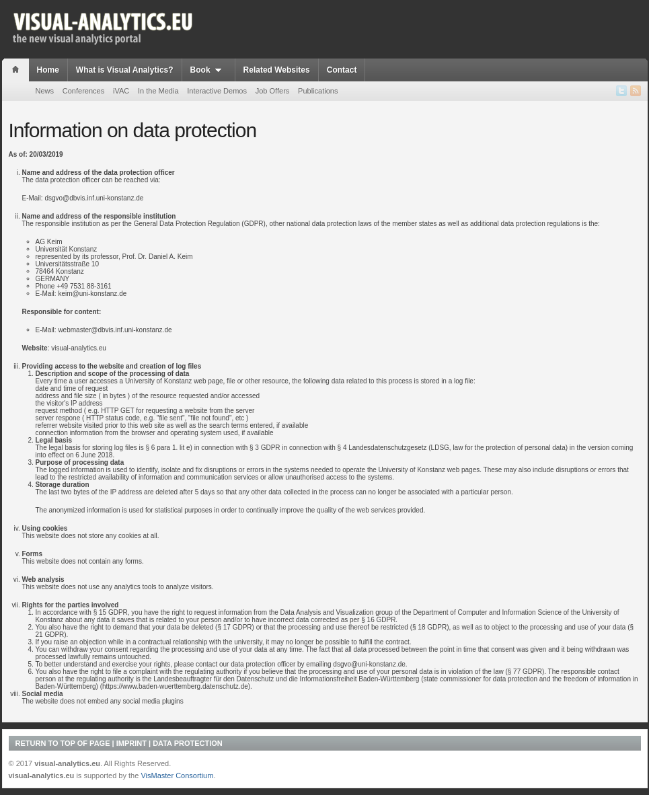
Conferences (83, 91)
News (45, 91)
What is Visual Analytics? (125, 70)
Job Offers (273, 91)
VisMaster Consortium (177, 775)
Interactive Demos (217, 91)
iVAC (121, 91)
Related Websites (276, 70)
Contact (342, 70)
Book (208, 70)
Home (48, 70)
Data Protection (188, 743)
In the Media (158, 91)
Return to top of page (62, 743)
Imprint (131, 743)
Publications (318, 91)
